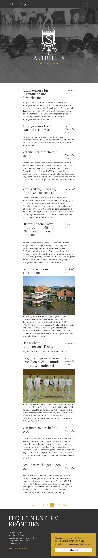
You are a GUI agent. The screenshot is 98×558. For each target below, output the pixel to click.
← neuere (32, 505)
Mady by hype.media (17, 548)
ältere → (67, 505)
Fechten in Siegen (18, 4)
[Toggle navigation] (84, 4)
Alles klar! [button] (74, 550)
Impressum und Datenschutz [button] (78, 544)
